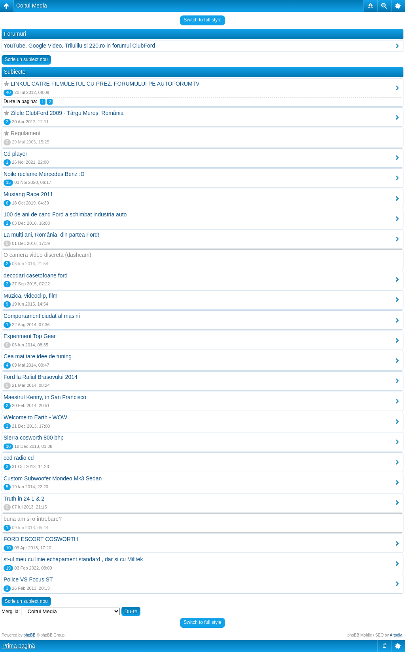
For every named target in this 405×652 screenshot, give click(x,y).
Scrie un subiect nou (26, 59)
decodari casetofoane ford (36, 275)
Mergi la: (11, 611)
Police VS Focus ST (28, 579)
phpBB (30, 635)
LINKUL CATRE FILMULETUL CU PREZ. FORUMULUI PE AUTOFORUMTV (105, 83)
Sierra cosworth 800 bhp (34, 437)
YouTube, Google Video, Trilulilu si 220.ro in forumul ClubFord (79, 45)
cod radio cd (19, 458)
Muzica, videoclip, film (30, 296)
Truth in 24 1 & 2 (24, 498)
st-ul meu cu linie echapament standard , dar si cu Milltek (73, 559)
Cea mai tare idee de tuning (38, 356)
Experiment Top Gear (30, 336)
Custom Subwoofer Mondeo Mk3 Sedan (53, 478)
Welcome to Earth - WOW (35, 417)
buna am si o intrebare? (33, 519)
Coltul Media (31, 5)
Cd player (15, 154)
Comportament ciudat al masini (42, 316)
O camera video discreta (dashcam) (47, 255)
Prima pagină (18, 645)
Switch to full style (202, 20)
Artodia (396, 635)
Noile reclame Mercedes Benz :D (44, 174)
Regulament (26, 133)
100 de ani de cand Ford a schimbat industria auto (65, 214)
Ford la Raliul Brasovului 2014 (41, 377)
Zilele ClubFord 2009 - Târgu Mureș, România (67, 113)
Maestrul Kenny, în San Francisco (45, 397)
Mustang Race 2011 (28, 194)
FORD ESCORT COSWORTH (41, 539)
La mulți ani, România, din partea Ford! (51, 234)
